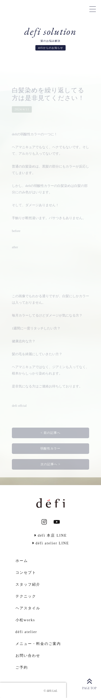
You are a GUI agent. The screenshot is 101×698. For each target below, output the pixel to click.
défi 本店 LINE (50, 535)
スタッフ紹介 (27, 584)
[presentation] (33, 690)
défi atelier (26, 632)
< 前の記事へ (50, 433)
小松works (25, 620)
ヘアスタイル (27, 608)
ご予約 (21, 667)
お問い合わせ (27, 656)
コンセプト (25, 573)
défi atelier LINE (50, 543)
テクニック (25, 596)
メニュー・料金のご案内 (38, 644)
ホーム (21, 561)
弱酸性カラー (50, 448)
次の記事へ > (50, 464)
